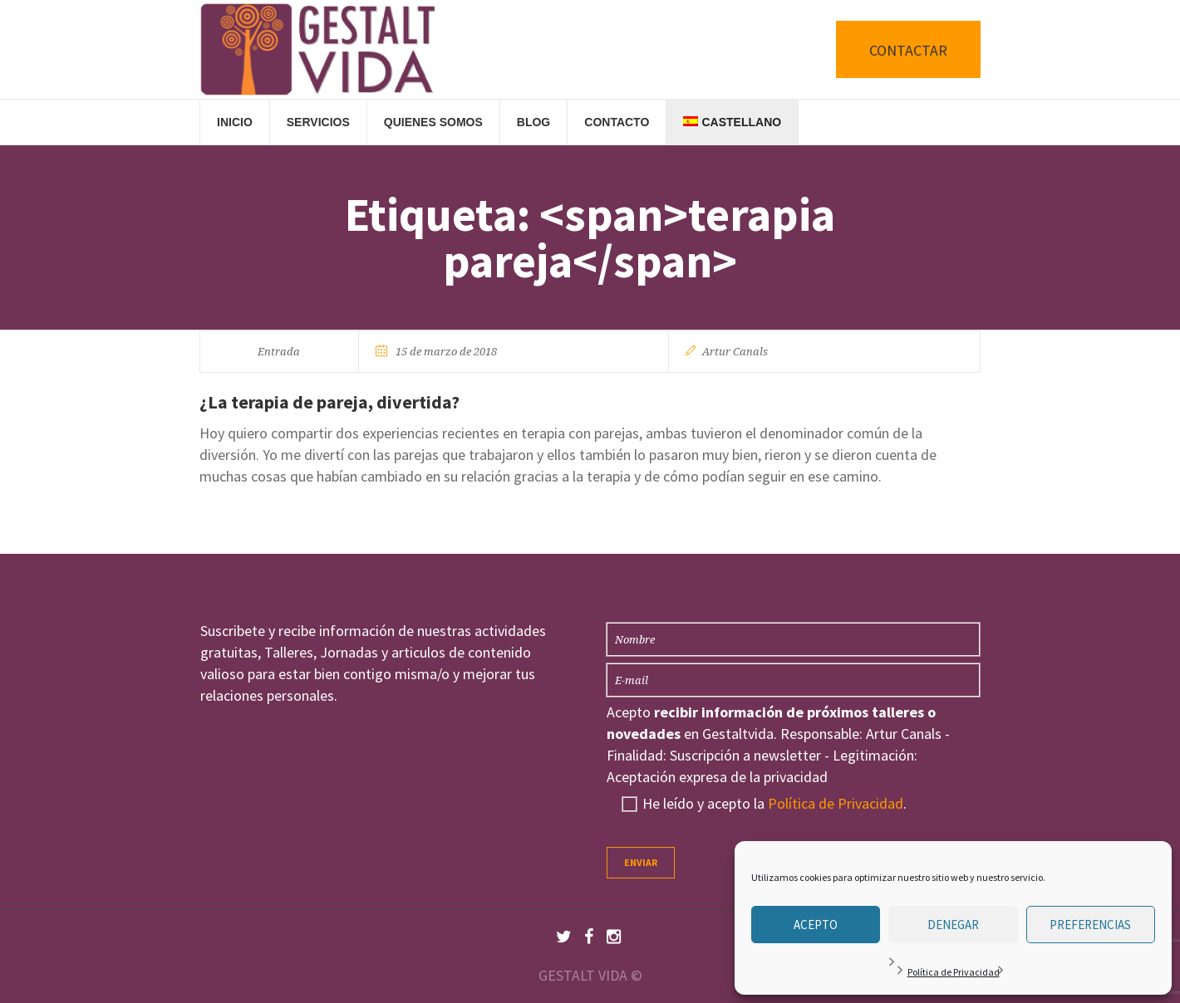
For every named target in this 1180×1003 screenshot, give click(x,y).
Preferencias (1090, 924)
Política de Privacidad (953, 972)
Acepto (816, 924)
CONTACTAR (908, 50)
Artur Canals (735, 351)
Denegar (953, 924)
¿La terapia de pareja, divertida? (329, 401)
